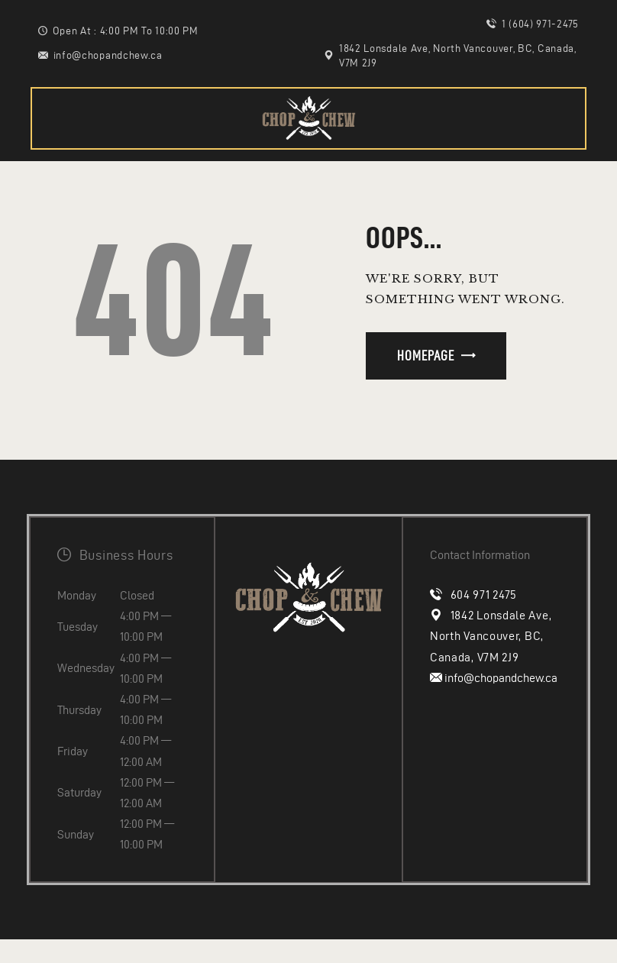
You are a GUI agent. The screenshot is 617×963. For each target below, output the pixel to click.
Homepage (425, 355)
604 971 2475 (484, 594)
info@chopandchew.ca (499, 677)
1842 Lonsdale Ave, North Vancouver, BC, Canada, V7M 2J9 (490, 636)
